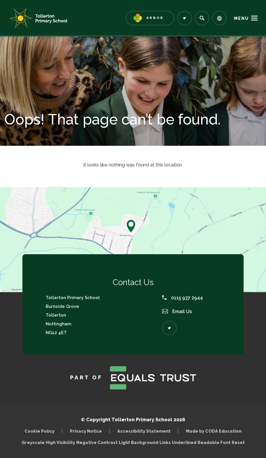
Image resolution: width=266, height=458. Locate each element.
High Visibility (60, 442)
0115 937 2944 (182, 298)
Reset (238, 442)
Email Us (177, 311)
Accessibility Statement (144, 431)
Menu (241, 18)
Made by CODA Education (214, 431)
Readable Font (214, 442)
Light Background (138, 442)
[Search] (202, 18)
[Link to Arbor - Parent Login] (150, 18)
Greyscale (33, 442)
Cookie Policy (39, 431)
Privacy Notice (86, 431)
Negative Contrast (97, 442)
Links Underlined (177, 442)
